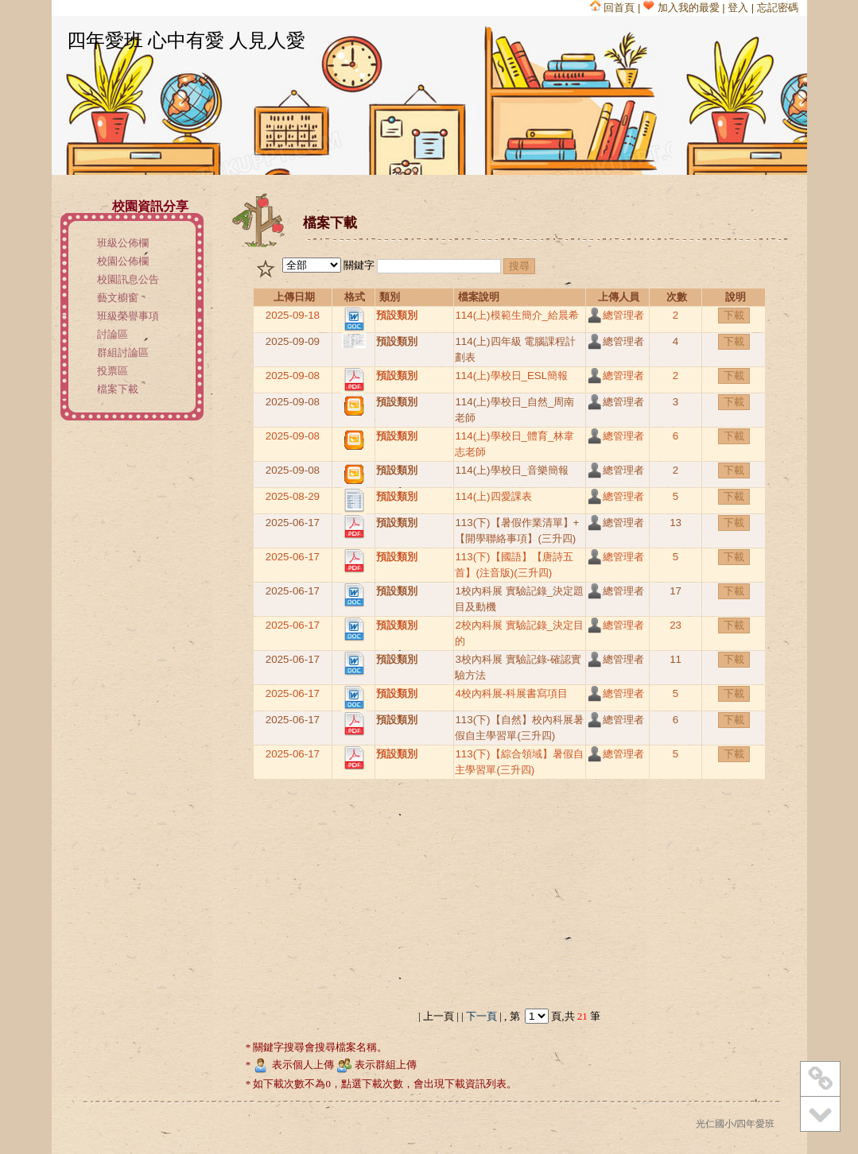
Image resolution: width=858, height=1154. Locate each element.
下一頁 (482, 1016)
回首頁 (612, 8)
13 (675, 523)
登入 (738, 8)
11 (675, 659)
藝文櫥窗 (117, 298)
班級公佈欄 (123, 243)
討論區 (112, 334)
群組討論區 (123, 352)
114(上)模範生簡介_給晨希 (517, 315)
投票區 (112, 371)
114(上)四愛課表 (493, 496)
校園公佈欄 (123, 261)
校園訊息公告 (128, 279)
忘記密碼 (777, 8)
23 (675, 625)
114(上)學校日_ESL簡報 (511, 375)
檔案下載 (117, 389)
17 (675, 591)
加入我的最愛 (681, 8)
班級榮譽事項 (128, 316)
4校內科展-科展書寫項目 (511, 693)
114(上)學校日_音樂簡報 (512, 470)
